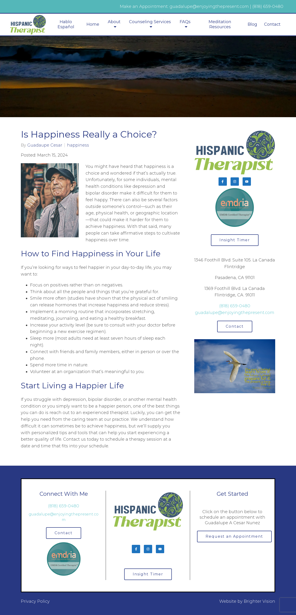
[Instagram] (235, 181)
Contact (272, 24)
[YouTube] (247, 181)
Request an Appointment (234, 536)
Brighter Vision (259, 601)
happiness (78, 145)
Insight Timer (234, 240)
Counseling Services (150, 21)
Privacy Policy (35, 601)
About (114, 21)
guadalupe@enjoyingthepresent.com (234, 312)
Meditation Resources (220, 24)
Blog (252, 24)
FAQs (185, 21)
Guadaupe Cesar (44, 145)
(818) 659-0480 (234, 305)
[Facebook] (223, 181)
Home (92, 24)
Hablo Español (66, 24)
